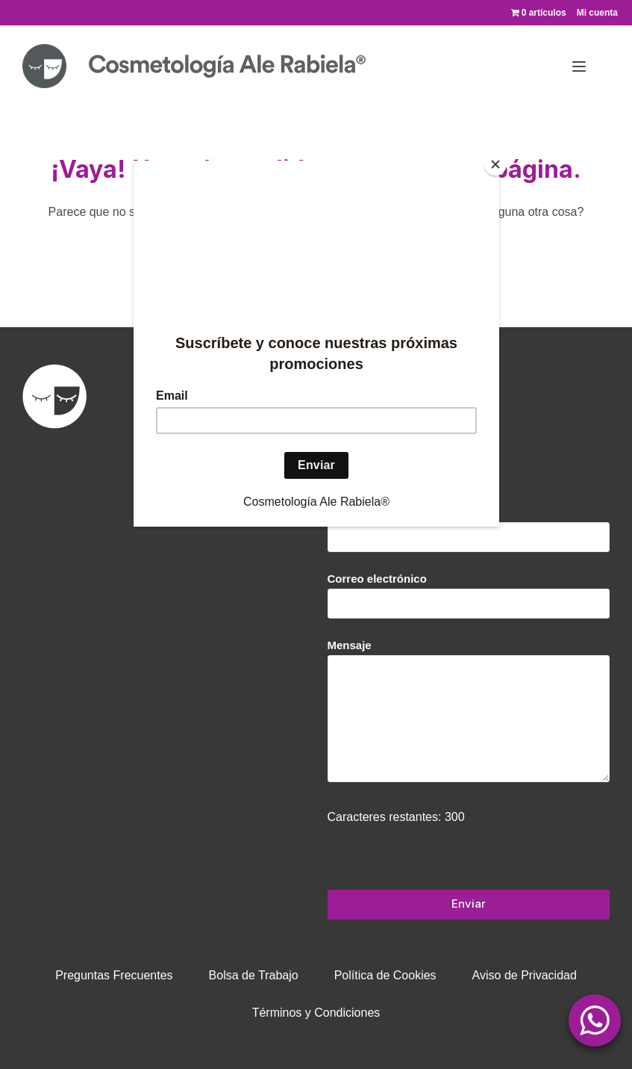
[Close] (495, 164)
